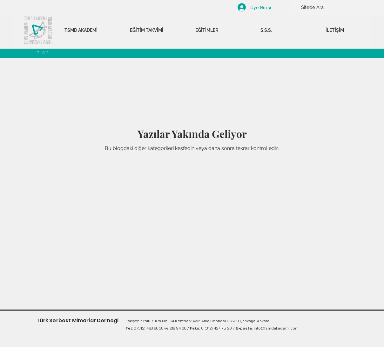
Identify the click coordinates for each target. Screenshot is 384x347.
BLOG (43, 53)
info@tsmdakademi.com (276, 328)
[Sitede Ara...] (336, 7)
